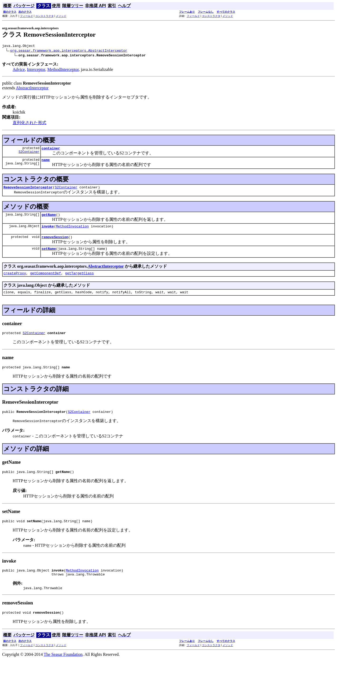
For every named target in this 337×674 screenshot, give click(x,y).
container (51, 149)
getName (49, 218)
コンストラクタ (44, 15)
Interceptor (36, 70)
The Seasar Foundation (63, 669)
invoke (48, 230)
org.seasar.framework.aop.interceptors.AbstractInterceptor (68, 51)
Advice (19, 70)
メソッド (61, 15)
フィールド (26, 15)
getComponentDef (45, 280)
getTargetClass (79, 280)
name (46, 162)
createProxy (14, 280)
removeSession (55, 242)
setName (49, 254)
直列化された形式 (29, 123)
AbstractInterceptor (32, 88)
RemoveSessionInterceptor (28, 190)
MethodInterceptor (63, 70)
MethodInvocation (72, 230)
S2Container (29, 154)
